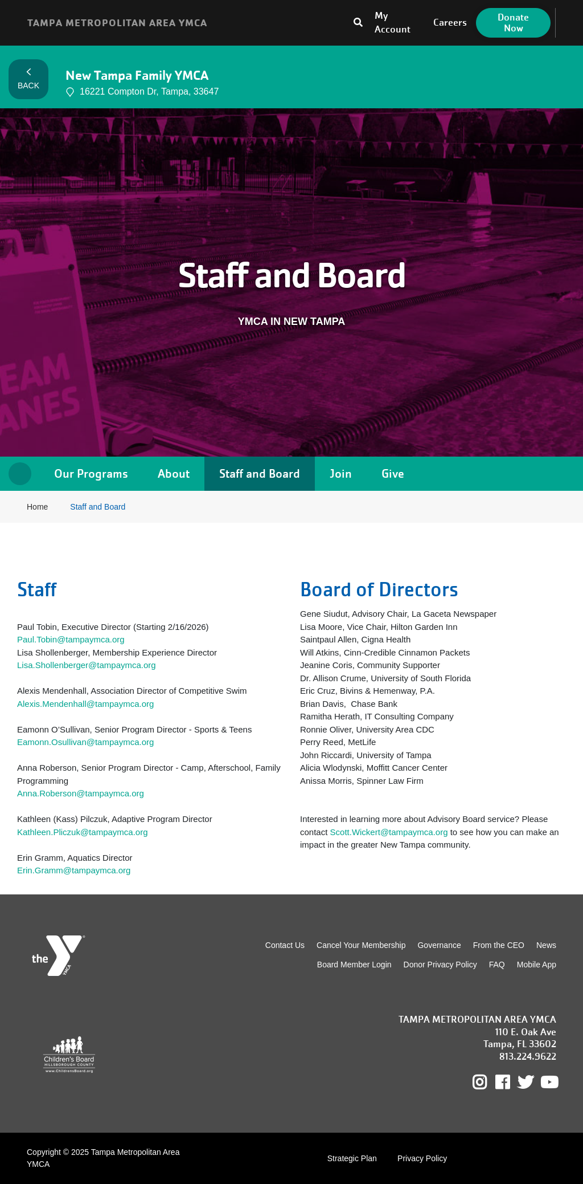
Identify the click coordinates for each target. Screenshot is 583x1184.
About (174, 473)
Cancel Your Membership (361, 945)
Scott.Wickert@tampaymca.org (390, 832)
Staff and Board (259, 473)
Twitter (525, 1083)
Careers (450, 22)
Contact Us (285, 945)
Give (392, 473)
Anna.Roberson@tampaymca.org (80, 793)
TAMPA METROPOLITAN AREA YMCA (117, 22)
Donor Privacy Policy (440, 964)
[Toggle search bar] (358, 23)
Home (20, 473)
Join (341, 473)
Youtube (548, 1083)
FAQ (497, 964)
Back (28, 79)
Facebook (510, 1083)
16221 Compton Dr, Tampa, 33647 (142, 92)
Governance (439, 945)
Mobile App (536, 964)
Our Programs (91, 473)
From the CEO (498, 945)
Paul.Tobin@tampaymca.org (71, 639)
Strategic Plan (352, 1158)
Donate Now (513, 23)
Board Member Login (354, 964)
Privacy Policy (422, 1158)
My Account (392, 22)
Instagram (487, 1083)
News (546, 945)
